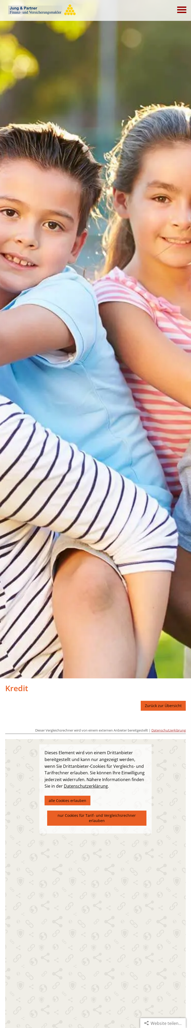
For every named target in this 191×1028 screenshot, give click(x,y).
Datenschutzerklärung (168, 730)
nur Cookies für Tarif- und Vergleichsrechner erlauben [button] (97, 818)
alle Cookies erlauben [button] (67, 800)
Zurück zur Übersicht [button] (163, 705)
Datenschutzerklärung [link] (86, 786)
